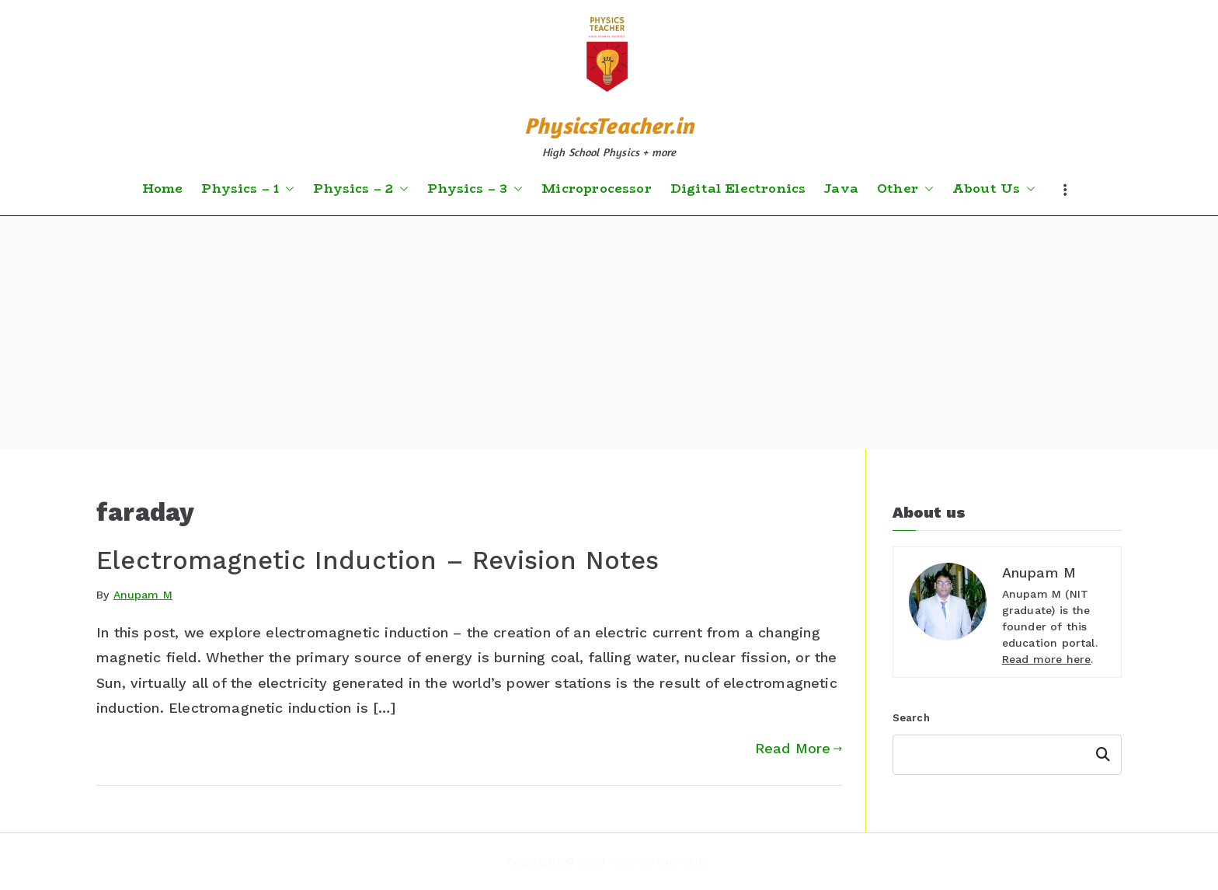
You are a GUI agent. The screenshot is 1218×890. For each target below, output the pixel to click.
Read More (798, 748)
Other (905, 189)
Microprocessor (596, 189)
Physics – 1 (247, 189)
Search (911, 718)
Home (162, 189)
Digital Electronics (738, 189)
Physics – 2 (361, 189)
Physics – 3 (475, 189)
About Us (993, 189)
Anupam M (142, 594)
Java (841, 189)
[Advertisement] (609, 333)
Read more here (1046, 659)
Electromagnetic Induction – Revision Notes (377, 560)
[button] (286, 189)
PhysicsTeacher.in (609, 125)
